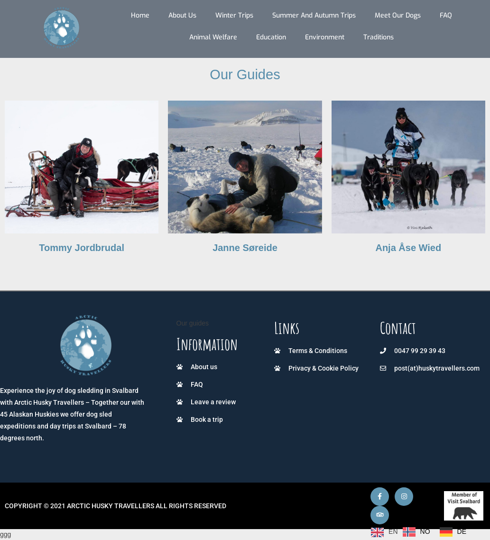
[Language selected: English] (421, 532)
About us (182, 15)
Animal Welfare (213, 37)
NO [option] (425, 531)
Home (140, 15)
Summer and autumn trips (314, 15)
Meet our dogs (398, 15)
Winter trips (234, 15)
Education (271, 37)
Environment (324, 37)
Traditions (378, 37)
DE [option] (461, 531)
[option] (416, 532)
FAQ (446, 15)
